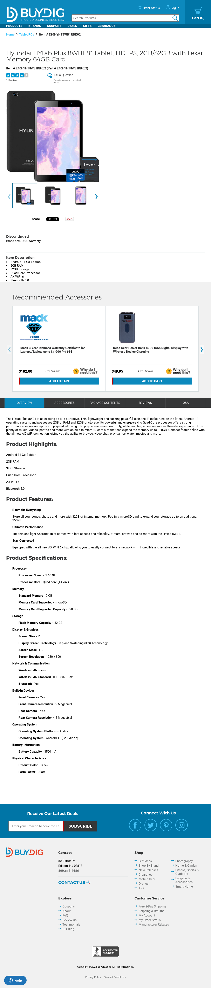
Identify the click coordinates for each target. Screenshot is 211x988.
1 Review (11, 80)
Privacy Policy (93, 977)
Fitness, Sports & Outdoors (187, 872)
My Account (147, 915)
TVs (141, 888)
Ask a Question (63, 75)
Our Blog (68, 929)
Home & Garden (186, 865)
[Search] (125, 18)
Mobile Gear (147, 879)
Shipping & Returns (151, 911)
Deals (72, 26)
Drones (144, 884)
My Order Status (150, 920)
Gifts (87, 26)
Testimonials (71, 924)
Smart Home (184, 886)
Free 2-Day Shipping (152, 906)
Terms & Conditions (115, 977)
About (66, 911)
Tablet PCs (26, 34)
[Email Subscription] (35, 826)
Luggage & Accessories (184, 880)
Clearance (106, 26)
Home (10, 34)
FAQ (65, 915)
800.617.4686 (68, 871)
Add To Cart (59, 381)
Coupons (54, 26)
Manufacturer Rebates (154, 924)
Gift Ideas (145, 861)
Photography (184, 861)
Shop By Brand (148, 865)
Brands (34, 26)
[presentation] (9, 196)
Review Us (69, 920)
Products (14, 26)
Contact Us (71, 882)
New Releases (148, 870)
